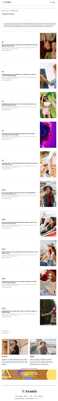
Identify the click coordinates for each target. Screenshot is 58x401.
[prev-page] (3, 332)
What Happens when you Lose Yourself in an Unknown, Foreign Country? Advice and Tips (19, 282)
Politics (4, 356)
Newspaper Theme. (39, 398)
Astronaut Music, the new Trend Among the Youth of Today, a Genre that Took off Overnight (18, 134)
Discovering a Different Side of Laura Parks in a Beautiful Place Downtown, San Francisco (19, 193)
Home (3, 10)
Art (3, 42)
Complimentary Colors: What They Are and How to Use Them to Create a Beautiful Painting (19, 75)
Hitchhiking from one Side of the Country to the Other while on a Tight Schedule (19, 311)
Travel (4, 189)
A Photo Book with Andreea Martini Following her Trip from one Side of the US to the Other (19, 222)
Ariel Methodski (7, 50)
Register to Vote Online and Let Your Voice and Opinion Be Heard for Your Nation (15, 361)
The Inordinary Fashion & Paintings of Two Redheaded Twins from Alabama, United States (20, 45)
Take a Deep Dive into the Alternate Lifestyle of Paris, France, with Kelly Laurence (20, 252)
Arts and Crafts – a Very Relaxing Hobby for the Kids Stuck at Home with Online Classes (20, 163)
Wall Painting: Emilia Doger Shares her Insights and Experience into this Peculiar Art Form (19, 104)
